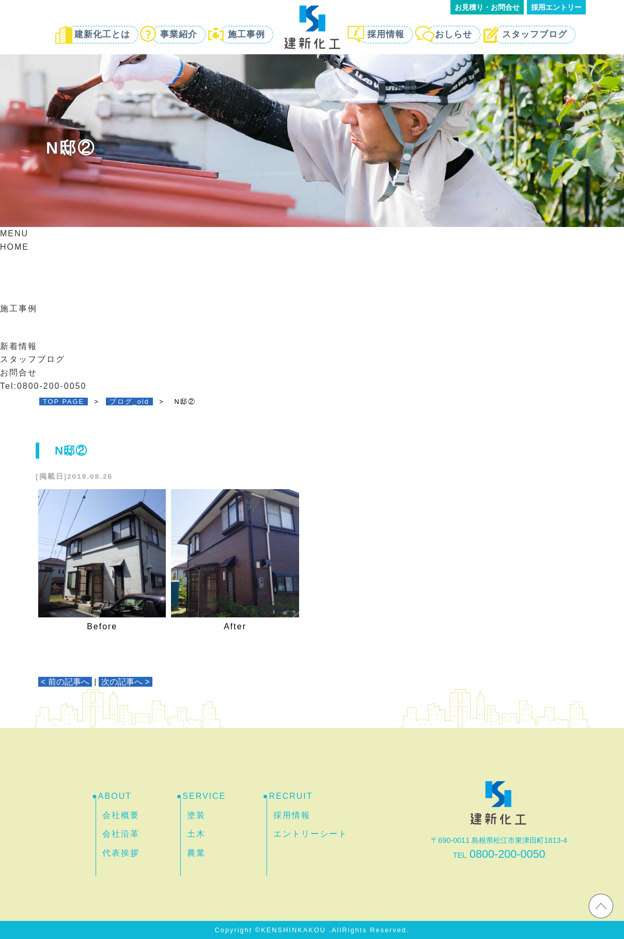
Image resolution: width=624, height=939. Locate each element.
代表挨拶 (120, 853)
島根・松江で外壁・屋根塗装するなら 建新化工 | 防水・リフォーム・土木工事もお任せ (312, 27)
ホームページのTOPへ (601, 905)
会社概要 (120, 815)
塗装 (196, 815)
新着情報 (18, 346)
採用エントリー (556, 7)
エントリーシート (310, 833)
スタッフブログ (534, 34)
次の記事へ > (125, 681)
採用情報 (385, 34)
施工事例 (246, 34)
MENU (14, 233)
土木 (196, 833)
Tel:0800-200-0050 (43, 386)
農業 (196, 853)
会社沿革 (120, 833)
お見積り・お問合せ (487, 7)
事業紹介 (178, 34)
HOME (14, 247)
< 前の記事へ (65, 681)
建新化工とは (102, 34)
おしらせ (453, 34)
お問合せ (18, 372)
